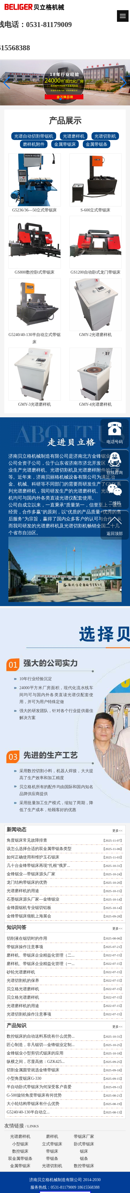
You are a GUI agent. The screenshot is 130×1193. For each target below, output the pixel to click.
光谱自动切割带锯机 (32, 136)
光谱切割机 (103, 136)
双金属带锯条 (20, 1158)
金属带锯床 (63, 144)
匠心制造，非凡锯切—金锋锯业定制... (42, 1045)
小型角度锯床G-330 (25, 1078)
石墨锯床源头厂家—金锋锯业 (31, 899)
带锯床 (52, 1151)
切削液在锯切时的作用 (28, 938)
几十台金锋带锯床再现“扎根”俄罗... (36, 865)
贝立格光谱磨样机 (24, 989)
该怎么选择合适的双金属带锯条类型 (37, 849)
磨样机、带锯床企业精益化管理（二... (42, 955)
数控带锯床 (84, 1166)
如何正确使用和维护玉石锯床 (31, 857)
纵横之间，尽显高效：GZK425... (37, 1061)
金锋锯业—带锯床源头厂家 (29, 874)
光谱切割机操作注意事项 (30, 1014)
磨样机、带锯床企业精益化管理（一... (42, 964)
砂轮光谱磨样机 (22, 972)
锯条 (84, 1158)
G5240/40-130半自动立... (29, 1112)
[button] (123, 82)
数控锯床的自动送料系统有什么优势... (42, 1036)
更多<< (116, 830)
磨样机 (52, 1136)
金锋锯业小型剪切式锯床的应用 (36, 1053)
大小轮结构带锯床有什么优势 (34, 1104)
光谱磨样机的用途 (21, 891)
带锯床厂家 (84, 1136)
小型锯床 (20, 1144)
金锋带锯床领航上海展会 (27, 916)
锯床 (84, 1151)
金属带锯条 (95, 144)
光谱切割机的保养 (24, 980)
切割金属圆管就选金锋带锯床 (34, 1070)
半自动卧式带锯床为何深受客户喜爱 (40, 1087)
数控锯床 (20, 1151)
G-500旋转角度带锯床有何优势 (35, 1095)
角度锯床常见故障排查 (25, 840)
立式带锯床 (52, 1144)
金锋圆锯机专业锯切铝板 (27, 907)
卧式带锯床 (84, 1144)
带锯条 (52, 1158)
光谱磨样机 (72, 136)
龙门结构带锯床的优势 (25, 882)
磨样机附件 (32, 144)
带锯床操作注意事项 (26, 947)
